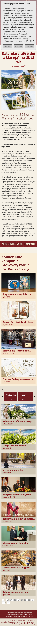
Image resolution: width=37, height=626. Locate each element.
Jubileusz (10, 614)
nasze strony (28, 612)
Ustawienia (18, 46)
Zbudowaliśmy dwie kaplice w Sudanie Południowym (17, 520)
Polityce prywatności (15, 18)
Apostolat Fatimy (29, 624)
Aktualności (30, 622)
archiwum (29, 614)
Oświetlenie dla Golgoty (16, 567)
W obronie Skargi (19, 614)
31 (8, 603)
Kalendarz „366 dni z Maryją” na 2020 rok (18, 422)
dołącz (20, 612)
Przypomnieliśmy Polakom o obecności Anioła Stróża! (18, 295)
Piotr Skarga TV (17, 624)
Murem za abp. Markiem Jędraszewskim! (15, 544)
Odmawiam (7, 46)
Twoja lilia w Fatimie (14, 445)
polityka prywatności (20, 616)
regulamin (9, 616)
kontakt (31, 616)
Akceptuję (30, 46)
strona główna (12, 612)
